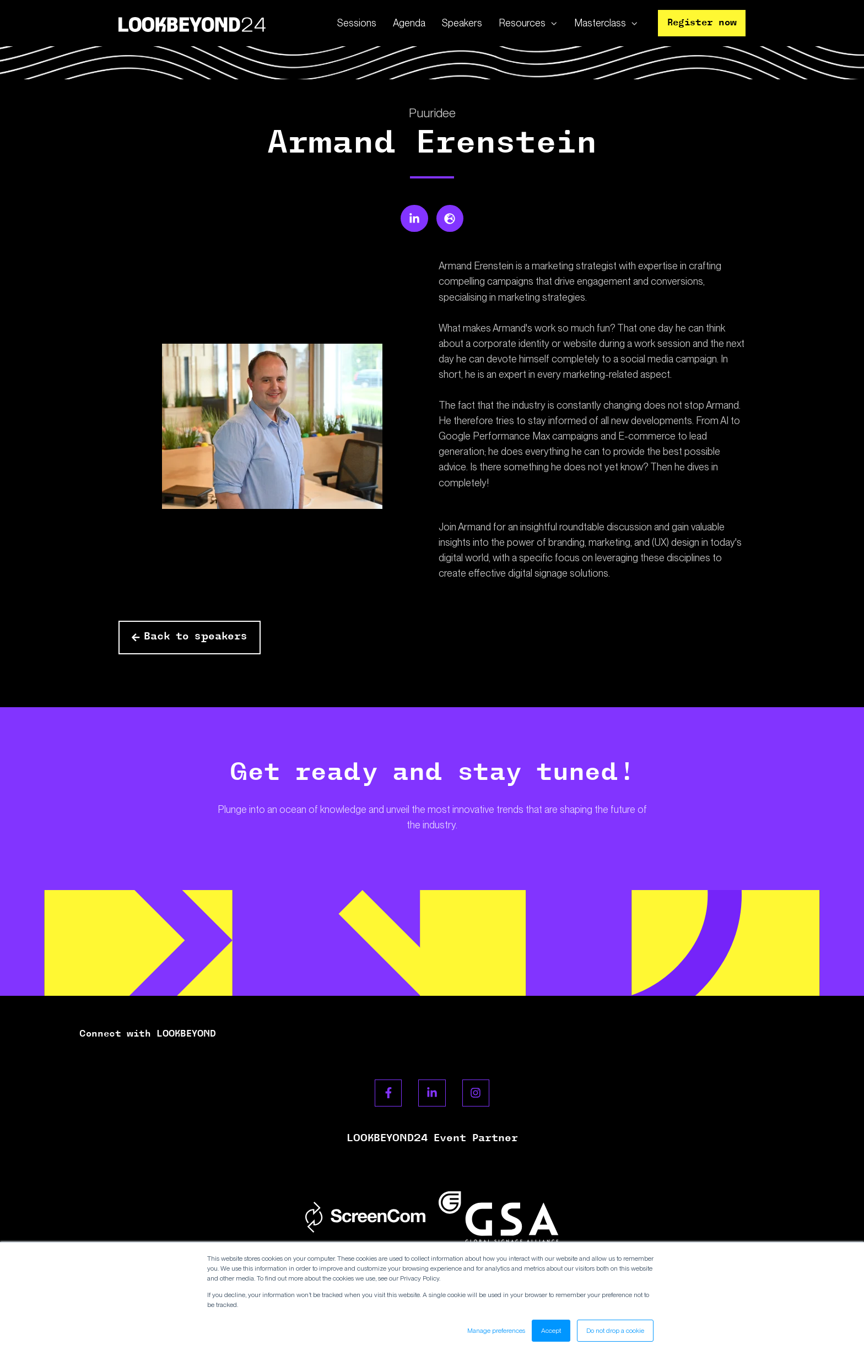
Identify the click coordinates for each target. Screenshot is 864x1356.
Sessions (356, 23)
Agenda (409, 23)
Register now (702, 23)
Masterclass (600, 23)
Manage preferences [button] (496, 1331)
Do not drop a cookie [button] (615, 1331)
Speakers (462, 23)
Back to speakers (189, 637)
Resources (522, 23)
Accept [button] (551, 1331)
